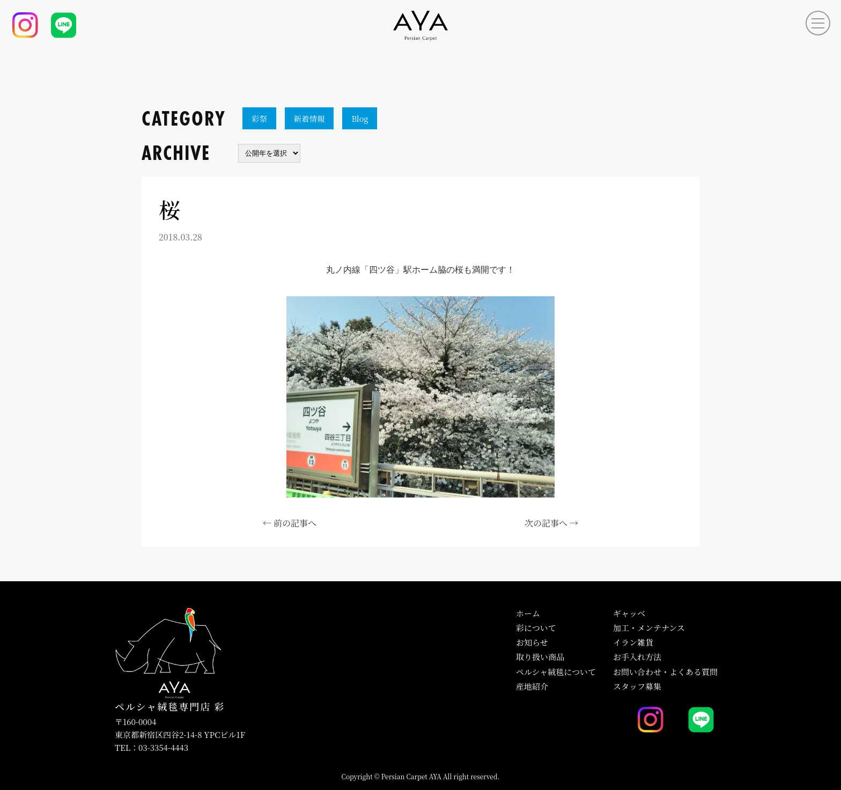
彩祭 (259, 118)
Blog (359, 118)
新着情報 (309, 118)
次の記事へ (546, 523)
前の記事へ (295, 523)
